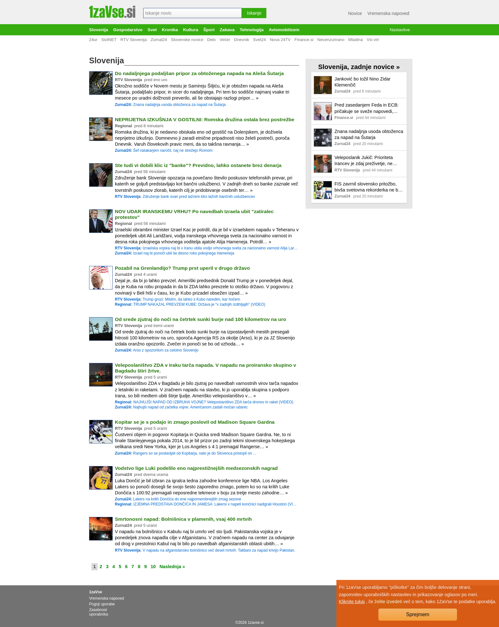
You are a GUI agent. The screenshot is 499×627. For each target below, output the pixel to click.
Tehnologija (252, 29)
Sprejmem (417, 614)
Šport (209, 29)
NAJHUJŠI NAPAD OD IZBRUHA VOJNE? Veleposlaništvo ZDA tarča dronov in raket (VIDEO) (204, 402)
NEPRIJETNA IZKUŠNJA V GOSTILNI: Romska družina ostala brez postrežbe (204, 119)
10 (153, 566)
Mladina (355, 39)
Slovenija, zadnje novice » (359, 66)
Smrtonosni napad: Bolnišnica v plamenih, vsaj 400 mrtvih (183, 519)
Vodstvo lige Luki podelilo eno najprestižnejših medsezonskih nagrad (196, 468)
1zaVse (95, 592)
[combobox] (192, 13)
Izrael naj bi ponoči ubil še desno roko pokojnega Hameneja (174, 253)
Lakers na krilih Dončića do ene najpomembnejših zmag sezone (178, 499)
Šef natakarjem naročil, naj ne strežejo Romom (164, 150)
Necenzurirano (330, 39)
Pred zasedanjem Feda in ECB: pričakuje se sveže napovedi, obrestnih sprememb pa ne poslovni (366, 108)
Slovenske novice (187, 39)
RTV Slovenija (133, 39)
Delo (211, 39)
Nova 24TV (280, 39)
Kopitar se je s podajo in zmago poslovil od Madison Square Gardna (195, 422)
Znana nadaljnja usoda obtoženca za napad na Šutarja (170, 104)
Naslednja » (172, 566)
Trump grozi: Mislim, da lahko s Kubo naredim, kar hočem (177, 299)
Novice (355, 13)
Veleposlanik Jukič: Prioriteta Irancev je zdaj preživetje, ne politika (363, 161)
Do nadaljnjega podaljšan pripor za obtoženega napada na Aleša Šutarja (199, 73)
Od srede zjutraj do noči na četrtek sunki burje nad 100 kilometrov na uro (200, 319)
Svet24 (259, 39)
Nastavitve (400, 29)
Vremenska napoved (388, 13)
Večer (225, 39)
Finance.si (303, 39)
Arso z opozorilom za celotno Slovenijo (157, 350)
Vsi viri (373, 39)
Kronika (170, 29)
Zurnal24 (159, 39)
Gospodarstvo (128, 29)
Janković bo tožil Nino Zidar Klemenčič (362, 81)
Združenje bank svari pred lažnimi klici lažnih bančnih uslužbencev (185, 196)
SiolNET (108, 39)
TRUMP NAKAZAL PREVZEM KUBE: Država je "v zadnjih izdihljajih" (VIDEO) (190, 304)
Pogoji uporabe (102, 604)
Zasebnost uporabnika (98, 612)
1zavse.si (256, 622)
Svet (152, 29)
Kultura (190, 29)
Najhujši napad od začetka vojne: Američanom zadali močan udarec (181, 407)
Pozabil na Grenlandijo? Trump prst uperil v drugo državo (182, 268)
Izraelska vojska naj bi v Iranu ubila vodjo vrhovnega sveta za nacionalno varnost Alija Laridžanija (206, 248)
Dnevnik (241, 39)
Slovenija (98, 29)
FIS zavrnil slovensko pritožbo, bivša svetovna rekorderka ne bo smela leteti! (367, 187)
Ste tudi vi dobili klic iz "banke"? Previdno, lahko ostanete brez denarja (198, 165)
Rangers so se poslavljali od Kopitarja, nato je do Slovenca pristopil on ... (185, 453)
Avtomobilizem (284, 29)
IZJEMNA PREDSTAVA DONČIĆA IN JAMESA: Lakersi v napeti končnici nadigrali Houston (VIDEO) (206, 504)
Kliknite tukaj (352, 601)
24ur (93, 39)
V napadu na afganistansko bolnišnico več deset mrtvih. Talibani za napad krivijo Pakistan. (205, 550)
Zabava (227, 29)
